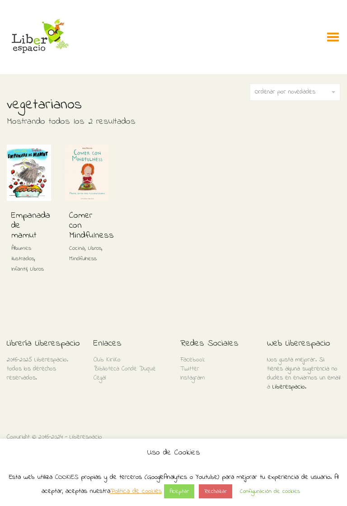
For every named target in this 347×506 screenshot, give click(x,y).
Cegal (100, 378)
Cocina (77, 248)
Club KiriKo (107, 360)
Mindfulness (83, 258)
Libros (37, 269)
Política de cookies (136, 491)
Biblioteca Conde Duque (125, 369)
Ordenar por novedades (295, 92)
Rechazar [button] (215, 491)
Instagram (192, 378)
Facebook (192, 360)
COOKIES (66, 477)
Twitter (189, 369)
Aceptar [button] (179, 491)
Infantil (19, 269)
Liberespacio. (289, 387)
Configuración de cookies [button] (270, 491)
